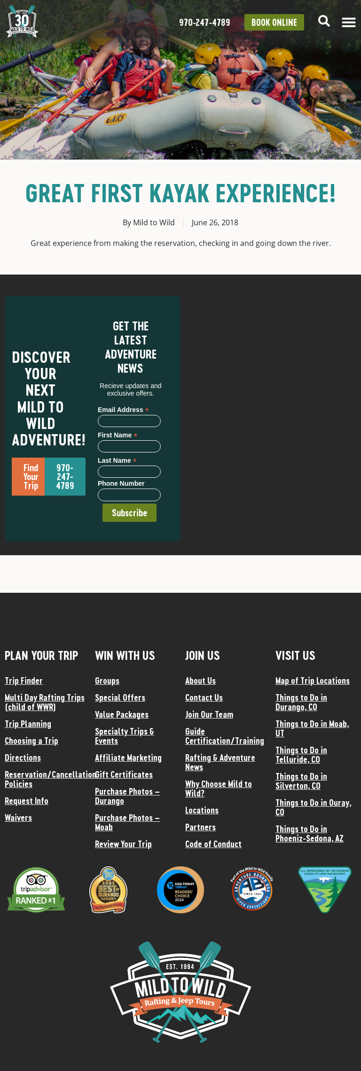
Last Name (117, 460)
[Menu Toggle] (348, 22)
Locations (202, 810)
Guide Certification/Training (224, 736)
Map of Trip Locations (312, 680)
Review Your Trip (123, 844)
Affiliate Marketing (128, 757)
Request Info (26, 801)
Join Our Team (209, 714)
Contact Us (204, 697)
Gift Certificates (124, 774)
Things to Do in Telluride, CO (301, 755)
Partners (200, 827)
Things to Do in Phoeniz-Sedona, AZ (309, 833)
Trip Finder (24, 680)
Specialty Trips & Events (124, 736)
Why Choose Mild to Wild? (218, 788)
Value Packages (122, 714)
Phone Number (121, 483)
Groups (107, 680)
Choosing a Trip (31, 740)
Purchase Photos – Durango (127, 796)
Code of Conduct (213, 844)
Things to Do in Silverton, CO (301, 781)
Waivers (18, 817)
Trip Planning (28, 724)
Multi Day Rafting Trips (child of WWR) (45, 702)
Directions (23, 757)
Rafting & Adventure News (220, 762)
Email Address (123, 409)
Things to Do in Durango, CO (301, 702)
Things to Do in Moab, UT (312, 728)
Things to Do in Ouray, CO (313, 807)
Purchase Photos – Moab (127, 822)
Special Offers (120, 697)
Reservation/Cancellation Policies (45, 779)
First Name (117, 435)
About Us (200, 680)
